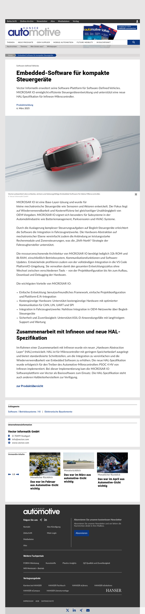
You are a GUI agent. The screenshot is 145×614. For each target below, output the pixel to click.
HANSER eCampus (31, 591)
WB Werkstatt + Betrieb (33, 568)
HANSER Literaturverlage (58, 591)
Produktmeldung (24, 105)
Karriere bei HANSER (32, 586)
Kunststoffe (51, 563)
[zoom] (136, 194)
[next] (17, 474)
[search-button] (133, 42)
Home (10, 55)
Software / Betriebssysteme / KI (24, 412)
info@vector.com (20, 439)
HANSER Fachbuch (56, 586)
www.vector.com (20, 443)
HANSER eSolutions (103, 586)
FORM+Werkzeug (31, 563)
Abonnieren (81, 533)
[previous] (9, 474)
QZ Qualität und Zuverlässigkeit (96, 563)
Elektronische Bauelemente (58, 412)
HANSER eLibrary (80, 586)
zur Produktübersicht (29, 386)
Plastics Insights (69, 563)
